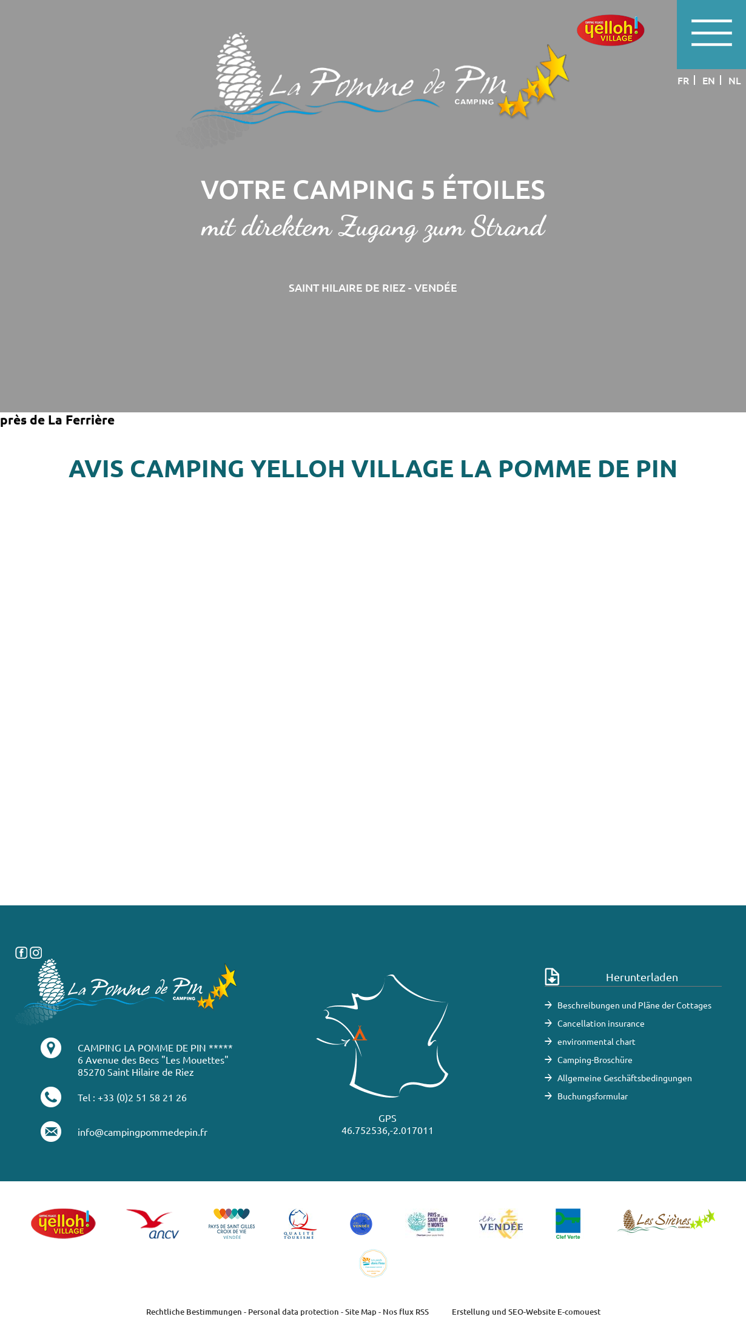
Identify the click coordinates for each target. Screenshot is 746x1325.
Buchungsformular (592, 1095)
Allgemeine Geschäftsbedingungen (624, 1077)
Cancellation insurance (601, 1023)
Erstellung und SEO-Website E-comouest (526, 1311)
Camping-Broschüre (595, 1059)
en (708, 80)
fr (683, 80)
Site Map (361, 1311)
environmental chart (596, 1041)
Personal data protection (293, 1311)
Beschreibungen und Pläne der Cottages (634, 1004)
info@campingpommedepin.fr (142, 1131)
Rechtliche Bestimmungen (194, 1311)
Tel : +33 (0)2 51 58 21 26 (132, 1097)
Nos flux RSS (406, 1311)
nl (734, 80)
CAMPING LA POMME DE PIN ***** (155, 1047)
